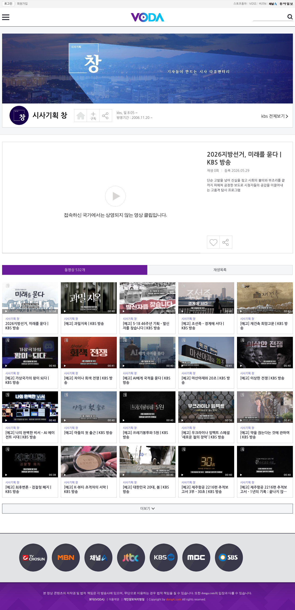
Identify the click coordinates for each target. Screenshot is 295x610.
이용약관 (114, 599)
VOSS (253, 3)
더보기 (147, 508)
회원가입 (22, 3)
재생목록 (219, 270)
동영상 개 (75, 270)
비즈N (262, 3)
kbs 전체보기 (274, 116)
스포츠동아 (240, 3)
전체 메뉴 (5, 17)
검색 (290, 17)
